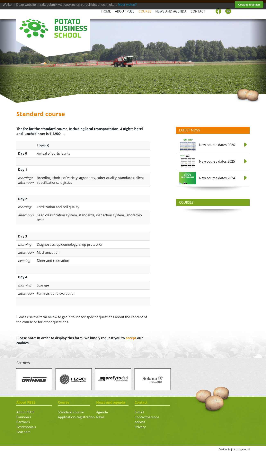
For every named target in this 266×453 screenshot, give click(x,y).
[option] (34, 379)
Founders (23, 417)
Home (106, 11)
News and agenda (170, 11)
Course (145, 11)
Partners (23, 422)
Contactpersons (147, 417)
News (100, 417)
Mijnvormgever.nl (239, 449)
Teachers (23, 432)
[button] (8, 64)
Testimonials (26, 427)
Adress (140, 422)
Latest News (189, 130)
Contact (197, 11)
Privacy (140, 427)
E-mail (139, 412)
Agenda (102, 412)
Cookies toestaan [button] (249, 4)
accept (131, 338)
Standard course (71, 412)
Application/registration (76, 417)
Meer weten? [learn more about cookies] (127, 4)
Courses (186, 202)
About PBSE (124, 11)
